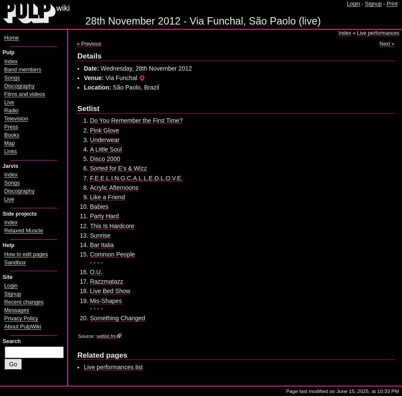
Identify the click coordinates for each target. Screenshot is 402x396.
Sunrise (100, 235)
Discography (19, 86)
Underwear (105, 139)
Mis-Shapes (106, 300)
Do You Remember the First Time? (136, 120)
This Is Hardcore (112, 226)
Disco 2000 (105, 158)
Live (9, 102)
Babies (99, 206)
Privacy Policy (21, 319)
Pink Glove (104, 130)
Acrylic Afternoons (114, 187)
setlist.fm (106, 336)
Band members (22, 70)
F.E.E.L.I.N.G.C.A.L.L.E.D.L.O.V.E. (136, 178)
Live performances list (113, 367)
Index (345, 33)
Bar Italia (102, 244)
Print (392, 4)
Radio (11, 111)
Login (353, 4)
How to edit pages (26, 254)
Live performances (378, 33)
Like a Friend (107, 197)
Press (11, 127)
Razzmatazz (106, 281)
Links (10, 151)
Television (16, 119)
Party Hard (104, 216)
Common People (112, 254)
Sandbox (15, 263)
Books (11, 135)
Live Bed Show (110, 291)
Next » (387, 44)
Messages (16, 310)
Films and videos (24, 94)
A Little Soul (106, 149)
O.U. (96, 272)
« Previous (89, 44)
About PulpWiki (22, 327)
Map (9, 143)
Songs (12, 78)
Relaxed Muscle (23, 231)
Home (11, 38)
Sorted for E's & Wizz (118, 168)
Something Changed (117, 318)
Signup (373, 4)
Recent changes (24, 302)
